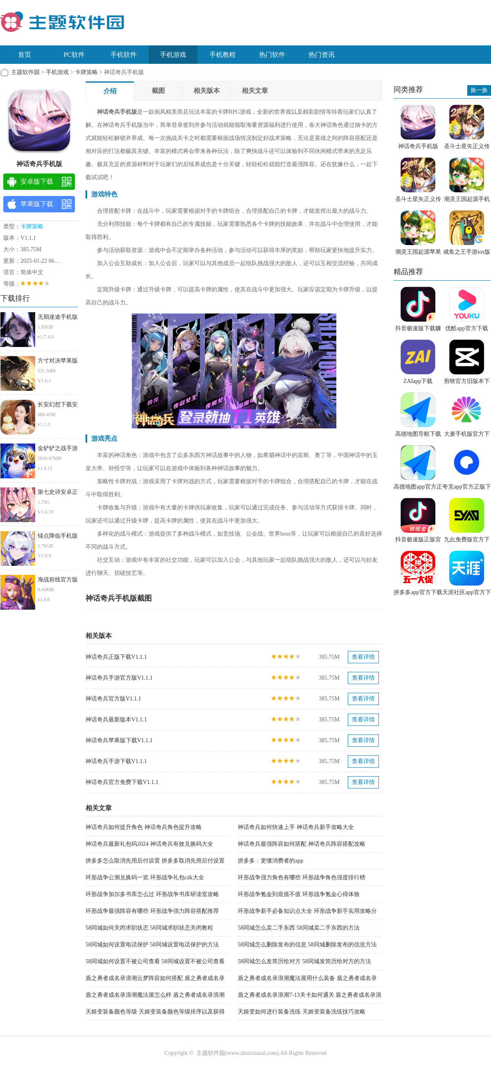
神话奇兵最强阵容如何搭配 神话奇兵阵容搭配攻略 (301, 844)
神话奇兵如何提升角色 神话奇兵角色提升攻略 (144, 827)
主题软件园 (25, 72)
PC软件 (74, 54)
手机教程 (222, 54)
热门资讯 (322, 54)
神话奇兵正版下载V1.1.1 (116, 657)
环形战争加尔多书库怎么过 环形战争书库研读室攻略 (152, 894)
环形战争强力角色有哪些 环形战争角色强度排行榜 (301, 877)
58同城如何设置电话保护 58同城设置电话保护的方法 (152, 945)
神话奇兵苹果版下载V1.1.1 (119, 740)
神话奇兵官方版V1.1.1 (113, 699)
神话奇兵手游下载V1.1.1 (116, 761)
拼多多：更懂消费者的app (270, 861)
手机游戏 (173, 54)
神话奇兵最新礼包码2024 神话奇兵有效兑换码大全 (149, 844)
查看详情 (363, 657)
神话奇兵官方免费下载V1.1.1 (122, 782)
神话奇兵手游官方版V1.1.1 (119, 678)
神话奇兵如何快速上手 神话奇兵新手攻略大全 (296, 827)
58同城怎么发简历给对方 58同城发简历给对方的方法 (304, 961)
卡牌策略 (86, 72)
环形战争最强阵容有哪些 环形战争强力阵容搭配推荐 (152, 911)
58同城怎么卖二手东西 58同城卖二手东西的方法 (299, 928)
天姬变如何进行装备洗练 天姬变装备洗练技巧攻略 (301, 1012)
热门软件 (272, 54)
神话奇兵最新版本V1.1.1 (116, 719)
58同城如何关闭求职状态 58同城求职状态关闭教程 (149, 928)
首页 (24, 54)
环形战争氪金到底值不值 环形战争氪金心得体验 (299, 894)
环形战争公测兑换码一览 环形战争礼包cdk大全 (145, 877)
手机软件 (123, 54)
